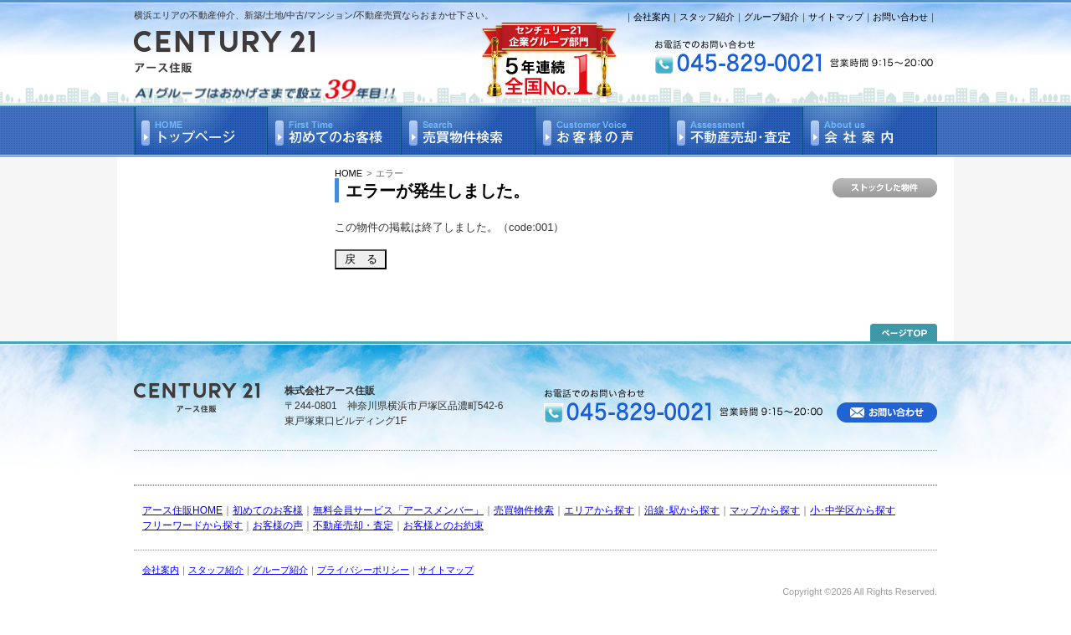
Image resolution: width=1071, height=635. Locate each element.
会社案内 (651, 17)
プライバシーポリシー (363, 570)
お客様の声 (278, 525)
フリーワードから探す (192, 525)
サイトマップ (835, 17)
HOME (348, 173)
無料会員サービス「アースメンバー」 (398, 510)
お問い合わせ (900, 17)
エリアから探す (599, 510)
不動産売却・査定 (353, 525)
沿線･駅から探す (682, 510)
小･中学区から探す (852, 510)
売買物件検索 (524, 510)
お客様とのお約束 (443, 525)
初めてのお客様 (268, 510)
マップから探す (765, 510)
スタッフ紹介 (707, 17)
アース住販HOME (182, 510)
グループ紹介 (771, 17)
